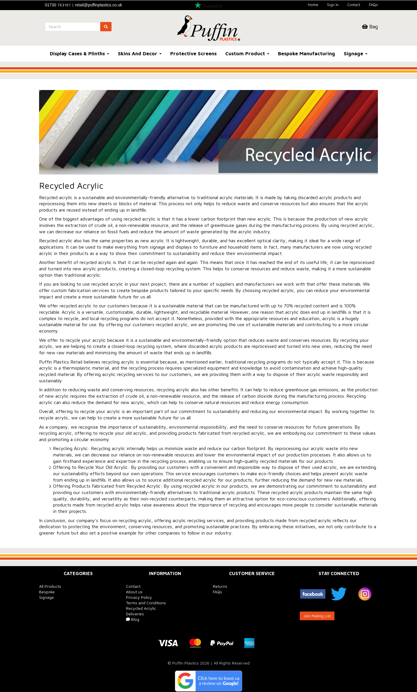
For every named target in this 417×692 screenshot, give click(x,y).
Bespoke (47, 591)
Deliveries (135, 613)
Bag (370, 26)
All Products (50, 586)
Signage (355, 53)
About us (134, 591)
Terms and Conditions (146, 602)
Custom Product (247, 53)
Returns (220, 586)
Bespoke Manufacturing (306, 53)
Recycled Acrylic (141, 608)
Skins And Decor (140, 53)
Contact (353, 4)
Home (313, 4)
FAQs (373, 4)
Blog (132, 619)
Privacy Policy (139, 597)
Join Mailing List (317, 616)
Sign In (333, 4)
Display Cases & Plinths (79, 53)
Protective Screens (193, 53)
